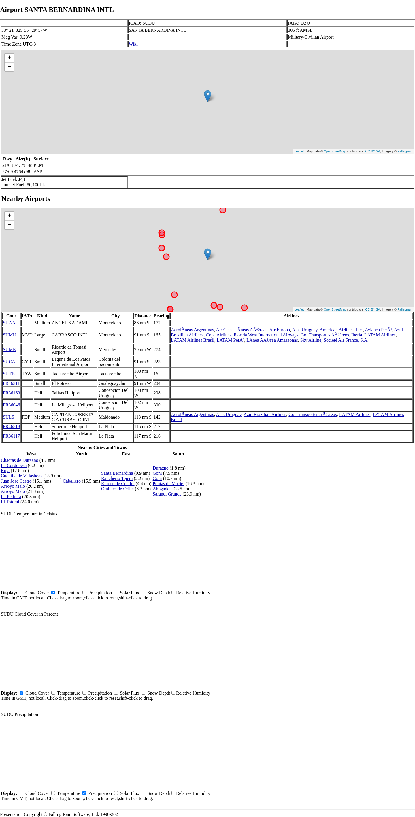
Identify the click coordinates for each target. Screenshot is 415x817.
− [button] (9, 67)
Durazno (161, 468)
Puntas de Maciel (168, 483)
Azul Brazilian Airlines (265, 414)
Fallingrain (404, 151)
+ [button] (9, 58)
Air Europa (279, 329)
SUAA (9, 322)
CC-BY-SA (372, 151)
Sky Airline (310, 340)
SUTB (9, 373)
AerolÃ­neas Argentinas (192, 329)
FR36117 (11, 436)
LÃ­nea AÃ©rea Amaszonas (272, 340)
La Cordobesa (14, 465)
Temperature (68, 592)
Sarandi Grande (167, 493)
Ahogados (162, 488)
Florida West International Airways (266, 334)
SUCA (9, 361)
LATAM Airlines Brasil (192, 340)
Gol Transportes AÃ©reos (325, 334)
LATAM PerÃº (230, 340)
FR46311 (11, 383)
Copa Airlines (218, 334)
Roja (5, 470)
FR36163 (11, 392)
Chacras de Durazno (19, 460)
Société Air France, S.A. (346, 340)
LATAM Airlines (380, 334)
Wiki (133, 43)
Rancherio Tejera (117, 478)
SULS (8, 417)
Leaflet (299, 151)
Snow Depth (158, 592)
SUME (9, 349)
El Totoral (10, 501)
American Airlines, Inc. (341, 329)
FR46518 (11, 426)
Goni (157, 473)
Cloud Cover (37, 592)
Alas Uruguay (304, 329)
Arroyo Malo (13, 486)
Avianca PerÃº (378, 329)
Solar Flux (129, 592)
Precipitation (100, 592)
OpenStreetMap (335, 151)
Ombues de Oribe (117, 488)
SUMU (9, 334)
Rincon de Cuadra (118, 483)
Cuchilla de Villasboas (21, 475)
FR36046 (11, 404)
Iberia (356, 334)
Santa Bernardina (117, 473)
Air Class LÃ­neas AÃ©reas (241, 329)
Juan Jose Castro (16, 481)
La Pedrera (11, 496)
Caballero (72, 481)
